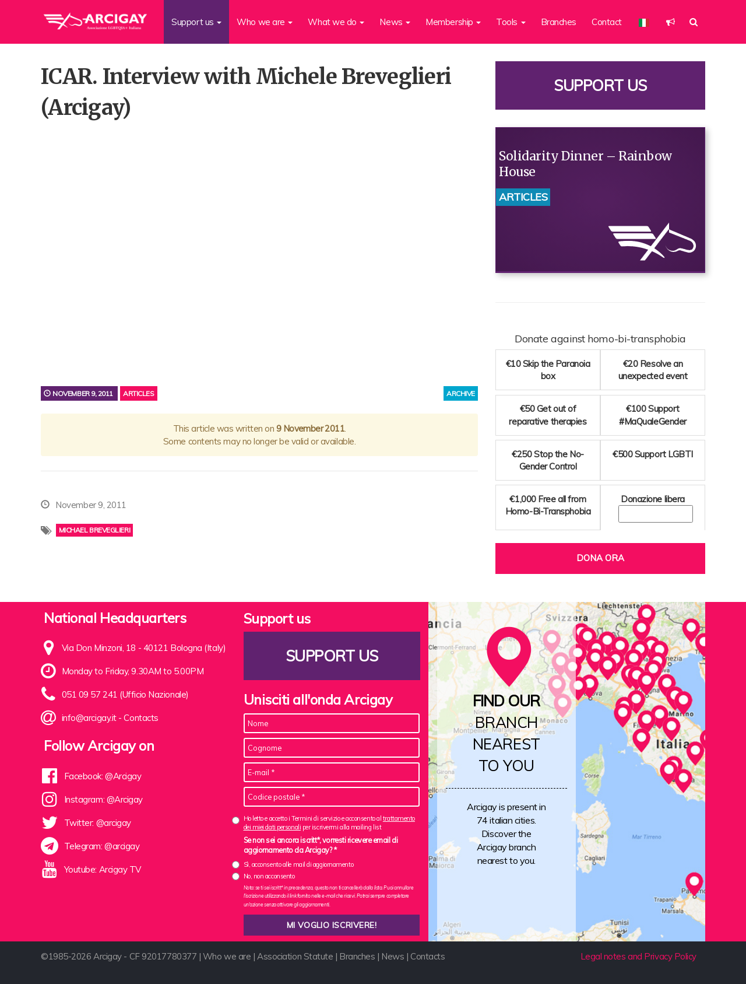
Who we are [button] (265, 21)
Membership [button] (453, 21)
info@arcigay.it (89, 717)
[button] (670, 22)
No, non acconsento (269, 876)
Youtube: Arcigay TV (102, 869)
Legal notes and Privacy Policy (638, 956)
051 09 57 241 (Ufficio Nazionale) (125, 694)
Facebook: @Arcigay (103, 776)
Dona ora (600, 557)
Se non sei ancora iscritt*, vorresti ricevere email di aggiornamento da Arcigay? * (321, 845)
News (392, 956)
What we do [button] (336, 21)
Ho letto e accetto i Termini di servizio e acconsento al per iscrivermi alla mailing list (329, 822)
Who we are (227, 956)
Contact (607, 21)
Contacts (141, 717)
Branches (558, 21)
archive (460, 393)
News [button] (394, 21)
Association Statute (295, 956)
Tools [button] (510, 21)
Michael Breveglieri (94, 530)
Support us (600, 85)
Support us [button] (196, 21)
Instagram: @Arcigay (103, 799)
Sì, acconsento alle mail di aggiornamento (299, 864)
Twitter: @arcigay (97, 822)
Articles (138, 393)
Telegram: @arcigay (102, 846)
